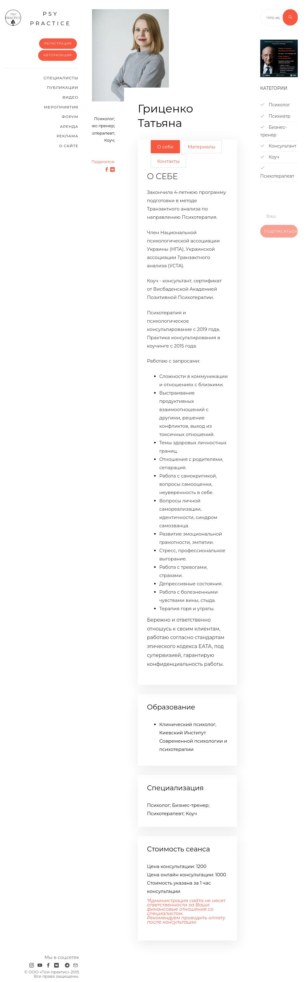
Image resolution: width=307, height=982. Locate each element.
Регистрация (58, 43)
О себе (165, 147)
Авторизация (57, 55)
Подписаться (281, 235)
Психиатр (275, 116)
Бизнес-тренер (273, 131)
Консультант (278, 146)
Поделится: (103, 161)
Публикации (62, 87)
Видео (70, 97)
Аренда (69, 126)
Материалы (201, 147)
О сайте (68, 145)
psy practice (38, 17)
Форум (70, 116)
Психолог (275, 105)
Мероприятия (61, 107)
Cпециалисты (61, 78)
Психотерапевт (277, 172)
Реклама (67, 136)
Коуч (269, 157)
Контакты (168, 161)
